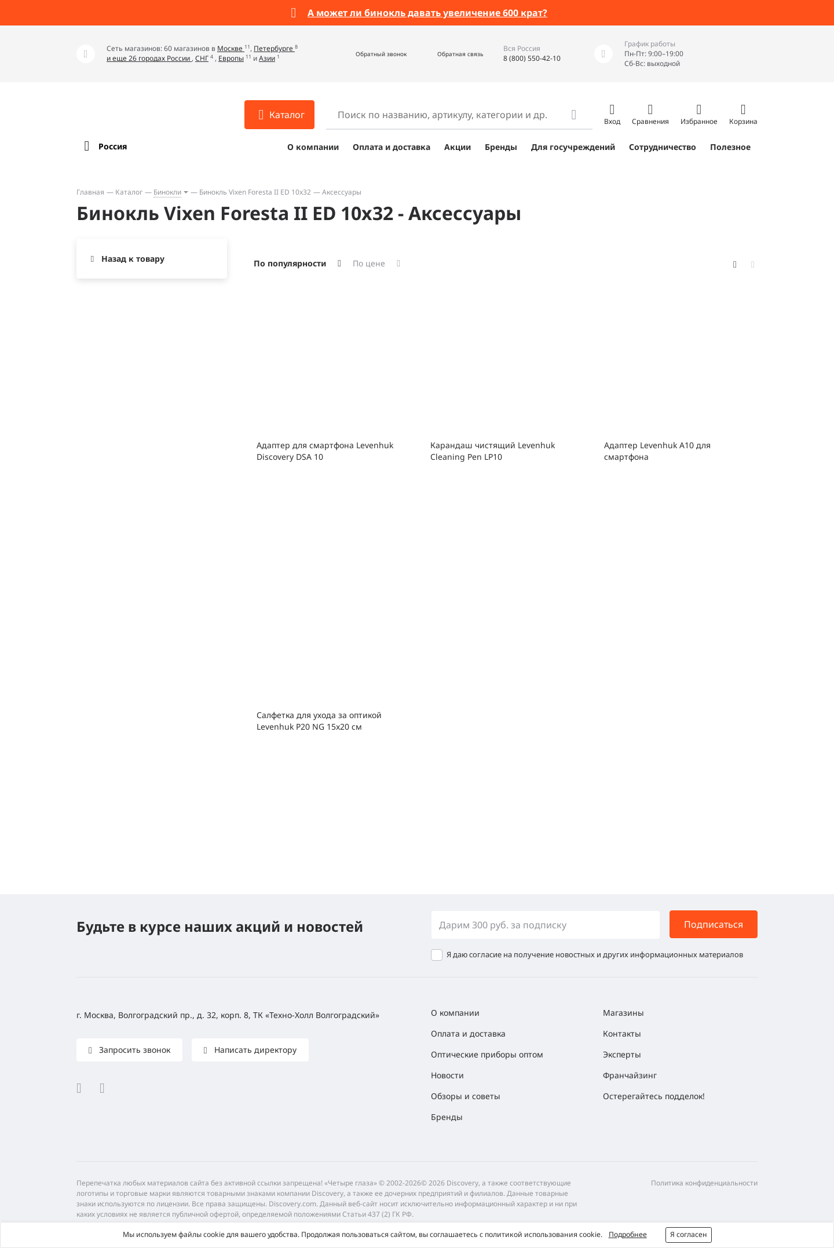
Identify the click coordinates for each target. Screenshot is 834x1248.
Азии (267, 58)
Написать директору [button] (254, 1049)
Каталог (128, 192)
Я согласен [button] (688, 1234)
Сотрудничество (662, 146)
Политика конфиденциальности (704, 1183)
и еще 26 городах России (149, 58)
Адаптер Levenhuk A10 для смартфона (657, 451)
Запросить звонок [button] (133, 1049)
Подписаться (713, 924)
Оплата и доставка (391, 146)
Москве (230, 48)
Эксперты (622, 1054)
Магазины (623, 1012)
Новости (447, 1075)
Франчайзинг (630, 1075)
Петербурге (274, 48)
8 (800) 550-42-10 (532, 58)
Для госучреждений (573, 146)
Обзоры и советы (465, 1095)
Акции (457, 146)
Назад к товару (132, 258)
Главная (90, 192)
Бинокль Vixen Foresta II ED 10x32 (255, 192)
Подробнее (628, 1234)
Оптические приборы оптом (487, 1054)
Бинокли (167, 192)
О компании (313, 146)
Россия (112, 146)
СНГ (202, 58)
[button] (369, 54)
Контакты (622, 1033)
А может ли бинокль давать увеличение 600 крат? (427, 12)
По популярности (290, 263)
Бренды (501, 146)
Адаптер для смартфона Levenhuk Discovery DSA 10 (325, 451)
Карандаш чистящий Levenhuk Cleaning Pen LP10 (492, 451)
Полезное (730, 146)
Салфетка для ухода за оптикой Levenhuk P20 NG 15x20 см (319, 720)
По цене (369, 263)
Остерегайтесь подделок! (654, 1095)
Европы (231, 58)
